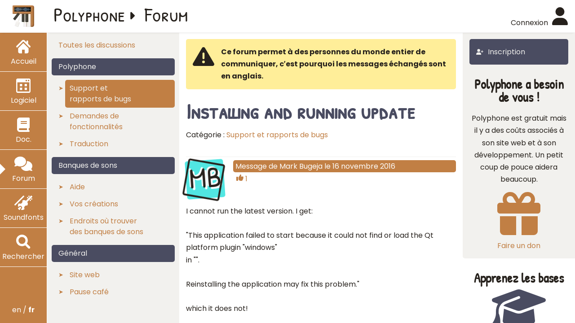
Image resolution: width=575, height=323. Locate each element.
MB (204, 178)
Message (251, 166)
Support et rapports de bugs (277, 135)
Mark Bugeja (301, 166)
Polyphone (89, 14)
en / (23, 310)
